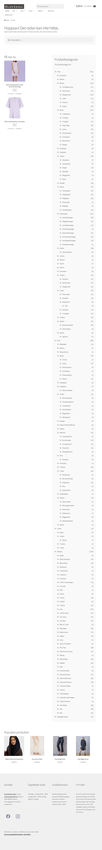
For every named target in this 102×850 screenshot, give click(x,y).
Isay (61, 609)
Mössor (62, 260)
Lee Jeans (63, 617)
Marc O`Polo (64, 625)
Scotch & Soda (64, 671)
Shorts (62, 267)
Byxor (62, 110)
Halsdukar (63, 383)
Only (61, 640)
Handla (7, 11)
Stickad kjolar (67, 210)
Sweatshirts (66, 490)
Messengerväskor (68, 505)
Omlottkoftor (67, 252)
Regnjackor (66, 175)
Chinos (64, 360)
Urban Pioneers (65, 701)
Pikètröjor (65, 483)
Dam (23, 11)
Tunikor (62, 317)
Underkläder (64, 494)
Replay (62, 655)
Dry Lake (63, 586)
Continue (63, 579)
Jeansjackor (66, 164)
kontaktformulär (10, 794)
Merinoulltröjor (67, 479)
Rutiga (64, 145)
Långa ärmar (66, 95)
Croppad (65, 122)
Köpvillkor (27, 834)
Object (62, 636)
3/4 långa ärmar (67, 87)
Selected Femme (65, 678)
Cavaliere (63, 575)
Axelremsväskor (67, 325)
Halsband (63, 148)
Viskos (64, 106)
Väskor (62, 321)
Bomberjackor (67, 398)
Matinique (63, 628)
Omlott (65, 102)
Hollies (62, 601)
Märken (41, 11)
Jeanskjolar (66, 191)
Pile (66, 306)
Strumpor (63, 271)
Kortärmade (66, 440)
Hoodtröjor (66, 475)
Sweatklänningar (68, 244)
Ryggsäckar (66, 517)
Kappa (64, 168)
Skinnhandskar (67, 390)
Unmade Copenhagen (67, 697)
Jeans (64, 129)
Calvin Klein (64, 571)
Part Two (63, 648)
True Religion (64, 694)
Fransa (62, 598)
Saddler (62, 663)
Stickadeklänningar (69, 241)
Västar (62, 333)
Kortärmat (66, 91)
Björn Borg (63, 563)
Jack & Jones (64, 613)
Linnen (62, 256)
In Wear (62, 605)
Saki (61, 667)
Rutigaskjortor (67, 452)
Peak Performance (66, 651)
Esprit (62, 594)
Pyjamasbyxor (67, 375)
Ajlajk (62, 555)
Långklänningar (67, 221)
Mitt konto (51, 11)
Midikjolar (65, 198)
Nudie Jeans (64, 632)
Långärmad (66, 287)
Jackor (62, 156)
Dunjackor (65, 160)
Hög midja (65, 125)
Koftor (62, 248)
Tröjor (62, 290)
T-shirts (62, 544)
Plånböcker (66, 513)
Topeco (62, 690)
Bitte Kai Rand (65, 559)
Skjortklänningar (68, 233)
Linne (64, 98)
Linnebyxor (66, 137)
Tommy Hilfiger (65, 686)
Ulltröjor (65, 310)
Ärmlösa (65, 279)
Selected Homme (66, 682)
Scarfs (62, 264)
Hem (7, 20)
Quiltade (65, 172)
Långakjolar (66, 194)
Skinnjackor (66, 417)
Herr (15, 11)
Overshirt (65, 448)
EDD (61, 590)
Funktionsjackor (67, 402)
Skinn (64, 179)
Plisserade (65, 202)
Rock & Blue (64, 659)
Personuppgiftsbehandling (13, 834)
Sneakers (65, 459)
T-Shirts (62, 467)
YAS (61, 713)
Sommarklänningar (69, 237)
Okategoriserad (62, 717)
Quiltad (64, 337)
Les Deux (63, 621)
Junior (31, 11)
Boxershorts (64, 352)
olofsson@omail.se (10, 797)
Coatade (65, 118)
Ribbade (65, 206)
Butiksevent (8, 15)
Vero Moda (63, 705)
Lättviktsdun (66, 409)
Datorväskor (66, 329)
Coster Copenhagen (66, 582)
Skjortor (62, 433)
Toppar (62, 275)
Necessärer (66, 509)
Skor (61, 456)
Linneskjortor (67, 444)
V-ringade (65, 314)
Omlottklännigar (68, 229)
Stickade (65, 298)
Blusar (62, 83)
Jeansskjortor (67, 436)
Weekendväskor (67, 521)
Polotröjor (66, 294)
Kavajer (62, 183)
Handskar (63, 152)
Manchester (66, 141)
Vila (61, 709)
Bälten (62, 79)
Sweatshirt (66, 302)
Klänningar (63, 214)
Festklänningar (67, 218)
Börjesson (63, 567)
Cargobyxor (66, 114)
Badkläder (63, 344)
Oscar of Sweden (65, 644)
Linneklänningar (68, 225)
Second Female (65, 675)
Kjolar (62, 187)
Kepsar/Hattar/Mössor (67, 425)
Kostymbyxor (67, 133)
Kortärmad (66, 283)
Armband (63, 76)
